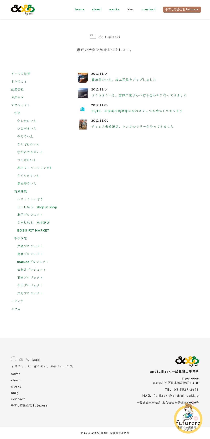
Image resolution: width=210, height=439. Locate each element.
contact (149, 9)
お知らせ (17, 97)
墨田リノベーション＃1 (34, 168)
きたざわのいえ (28, 144)
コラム (16, 309)
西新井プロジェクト (31, 270)
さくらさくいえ (28, 176)
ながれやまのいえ (30, 152)
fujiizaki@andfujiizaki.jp (176, 395)
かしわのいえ (26, 121)
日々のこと (19, 81)
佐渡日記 (17, 89)
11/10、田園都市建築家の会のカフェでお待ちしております (137, 111)
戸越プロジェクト (30, 246)
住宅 (17, 113)
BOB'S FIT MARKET (33, 230)
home (80, 9)
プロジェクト (20, 105)
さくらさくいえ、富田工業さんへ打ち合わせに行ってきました (139, 95)
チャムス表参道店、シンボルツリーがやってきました (132, 126)
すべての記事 (20, 74)
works (114, 9)
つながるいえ (26, 128)
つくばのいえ (26, 160)
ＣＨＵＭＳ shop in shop (37, 207)
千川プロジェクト (30, 285)
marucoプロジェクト (33, 262)
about (97, 9)
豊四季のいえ (26, 183)
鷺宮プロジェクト (30, 254)
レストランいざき (30, 199)
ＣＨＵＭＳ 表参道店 (33, 222)
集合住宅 (20, 238)
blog (15, 393)
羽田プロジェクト (30, 277)
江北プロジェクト (30, 293)
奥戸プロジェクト (30, 215)
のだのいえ (25, 136)
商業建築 (20, 191)
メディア (17, 301)
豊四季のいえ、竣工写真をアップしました (123, 80)
